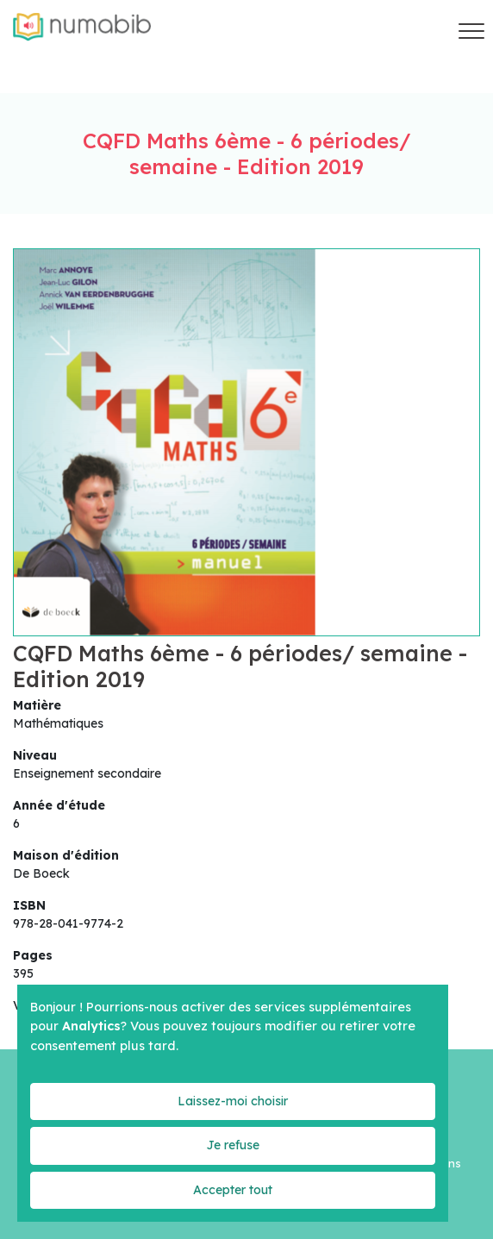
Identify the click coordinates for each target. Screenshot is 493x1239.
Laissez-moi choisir (233, 1101)
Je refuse (232, 1145)
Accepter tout (232, 1190)
